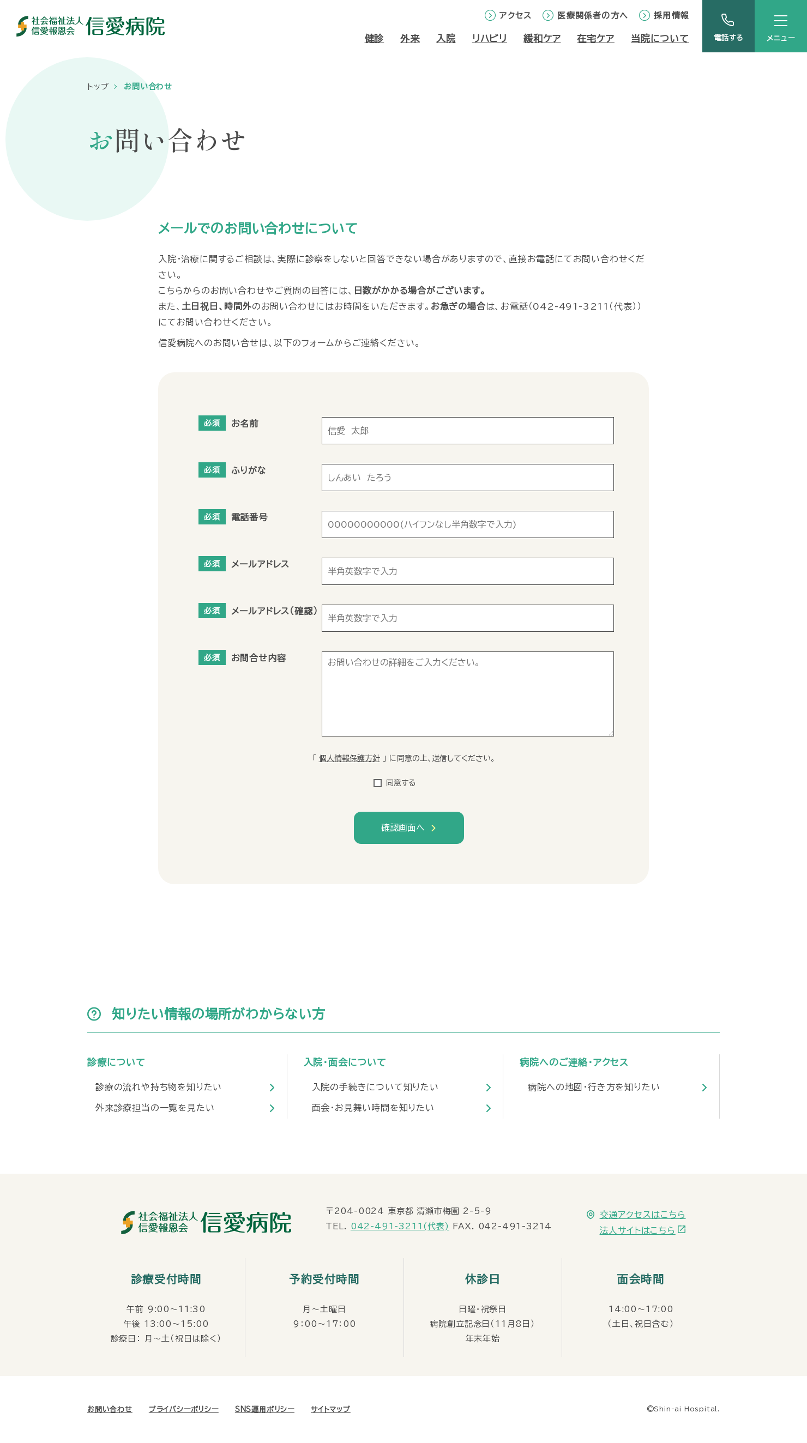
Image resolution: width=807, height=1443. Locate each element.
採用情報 (671, 15)
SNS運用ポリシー (264, 1409)
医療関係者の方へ (592, 15)
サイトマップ (331, 1409)
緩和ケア (542, 38)
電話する (728, 37)
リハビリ (489, 38)
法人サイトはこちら (638, 1230)
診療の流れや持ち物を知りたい (158, 1087)
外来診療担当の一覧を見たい (154, 1107)
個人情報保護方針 (349, 758)
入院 (446, 38)
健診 (374, 38)
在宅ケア (595, 38)
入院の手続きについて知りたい (375, 1087)
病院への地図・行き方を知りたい (594, 1087)
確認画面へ (403, 827)
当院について (660, 38)
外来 (410, 38)
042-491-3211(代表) (400, 1226)
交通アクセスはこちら (643, 1214)
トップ (98, 86)
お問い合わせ (110, 1409)
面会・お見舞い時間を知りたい (373, 1107)
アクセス (515, 15)
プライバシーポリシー (184, 1409)
